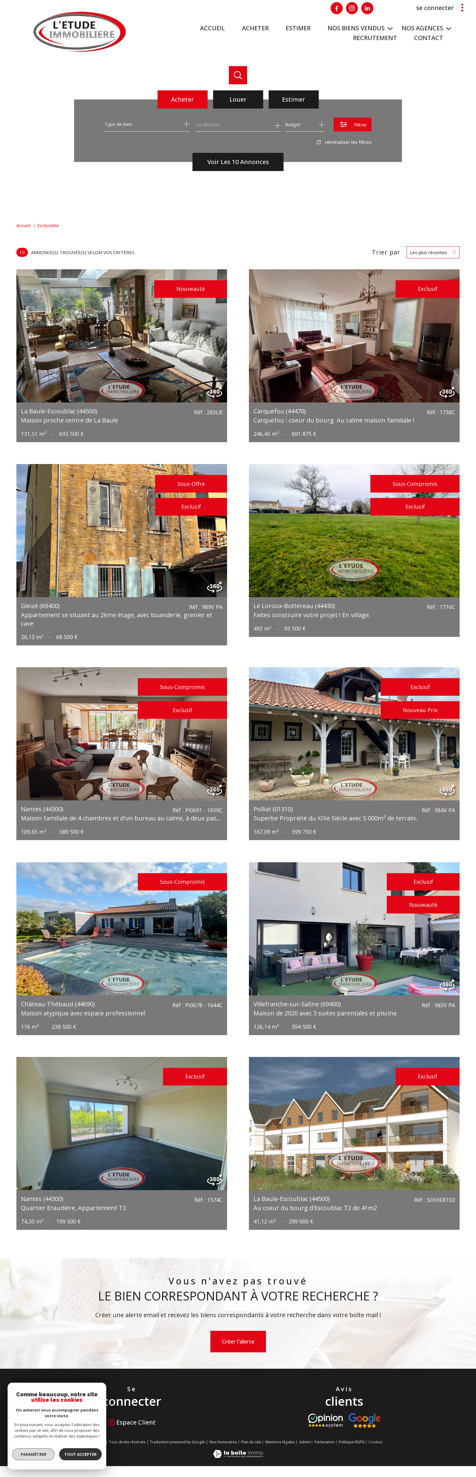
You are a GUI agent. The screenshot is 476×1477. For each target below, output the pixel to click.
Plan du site (251, 1442)
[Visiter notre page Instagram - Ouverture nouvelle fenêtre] (352, 8)
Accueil (212, 28)
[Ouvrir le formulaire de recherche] (353, 124)
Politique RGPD (352, 1442)
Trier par (386, 252)
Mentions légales (280, 1442)
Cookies (375, 1442)
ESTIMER (298, 28)
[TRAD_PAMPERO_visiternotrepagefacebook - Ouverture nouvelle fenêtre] (337, 8)
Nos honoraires (223, 1442)
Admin (305, 1442)
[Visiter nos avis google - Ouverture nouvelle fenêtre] (364, 1420)
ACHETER (255, 28)
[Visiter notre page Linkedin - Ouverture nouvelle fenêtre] (367, 8)
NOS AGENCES (422, 28)
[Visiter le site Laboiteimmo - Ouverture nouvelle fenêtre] (238, 1455)
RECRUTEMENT (375, 38)
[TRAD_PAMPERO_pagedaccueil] (80, 50)
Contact (428, 38)
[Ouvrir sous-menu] (390, 28)
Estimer (293, 99)
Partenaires (324, 1442)
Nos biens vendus (356, 28)
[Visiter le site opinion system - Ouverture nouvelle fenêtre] (325, 1421)
